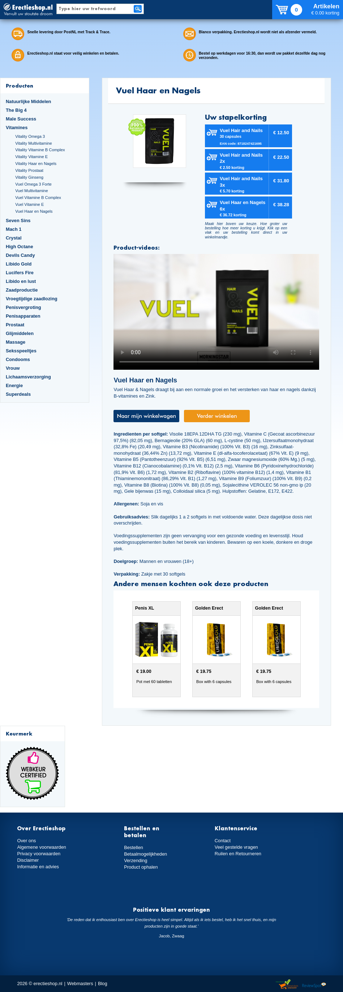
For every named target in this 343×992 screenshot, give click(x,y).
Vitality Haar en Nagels (35, 163)
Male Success (21, 119)
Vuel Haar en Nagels (33, 211)
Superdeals (18, 394)
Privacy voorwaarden (38, 853)
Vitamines (16, 127)
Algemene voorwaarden (41, 847)
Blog (102, 983)
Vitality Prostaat (29, 170)
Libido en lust (21, 281)
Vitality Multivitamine (33, 143)
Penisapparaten (23, 316)
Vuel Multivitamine (31, 190)
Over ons (26, 840)
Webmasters (80, 983)
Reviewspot (314, 985)
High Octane (19, 246)
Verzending (135, 860)
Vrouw (13, 368)
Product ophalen (141, 867)
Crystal (14, 238)
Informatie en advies (38, 866)
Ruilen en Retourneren (238, 853)
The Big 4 (16, 110)
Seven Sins (18, 220)
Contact (223, 840)
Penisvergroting (23, 307)
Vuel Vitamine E (29, 204)
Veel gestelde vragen (236, 847)
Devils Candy (20, 255)
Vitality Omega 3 (30, 136)
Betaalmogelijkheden (145, 854)
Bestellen (133, 847)
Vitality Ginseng (29, 177)
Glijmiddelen (20, 333)
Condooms (18, 359)
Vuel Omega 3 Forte (33, 184)
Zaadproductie (22, 290)
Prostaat (15, 324)
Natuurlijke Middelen (28, 101)
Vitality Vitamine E (31, 156)
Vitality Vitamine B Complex (40, 150)
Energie (14, 385)
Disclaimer (28, 860)
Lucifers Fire (20, 272)
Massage (15, 342)
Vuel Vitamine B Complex (38, 197)
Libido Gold (18, 264)
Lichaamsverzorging (28, 377)
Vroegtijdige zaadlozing (31, 298)
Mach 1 (14, 229)
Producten (19, 85)
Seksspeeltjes (21, 350)
